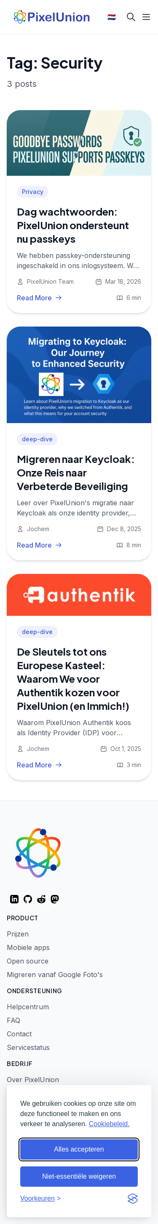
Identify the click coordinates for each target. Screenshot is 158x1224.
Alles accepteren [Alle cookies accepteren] (79, 1149)
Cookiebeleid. (109, 1123)
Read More (39, 298)
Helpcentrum (28, 1006)
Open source (27, 961)
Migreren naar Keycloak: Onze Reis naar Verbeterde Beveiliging (76, 472)
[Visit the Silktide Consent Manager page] (133, 1199)
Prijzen (18, 934)
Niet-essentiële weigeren (79, 1176)
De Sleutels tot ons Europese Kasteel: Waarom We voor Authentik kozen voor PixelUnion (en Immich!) (73, 678)
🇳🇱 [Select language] (111, 17)
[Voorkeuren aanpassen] (40, 1199)
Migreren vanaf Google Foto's (55, 974)
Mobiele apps (28, 947)
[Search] (131, 16)
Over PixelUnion (33, 1079)
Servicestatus (28, 1047)
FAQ (13, 1020)
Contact (19, 1034)
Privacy (32, 191)
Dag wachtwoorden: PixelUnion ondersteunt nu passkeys (73, 225)
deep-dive (37, 439)
